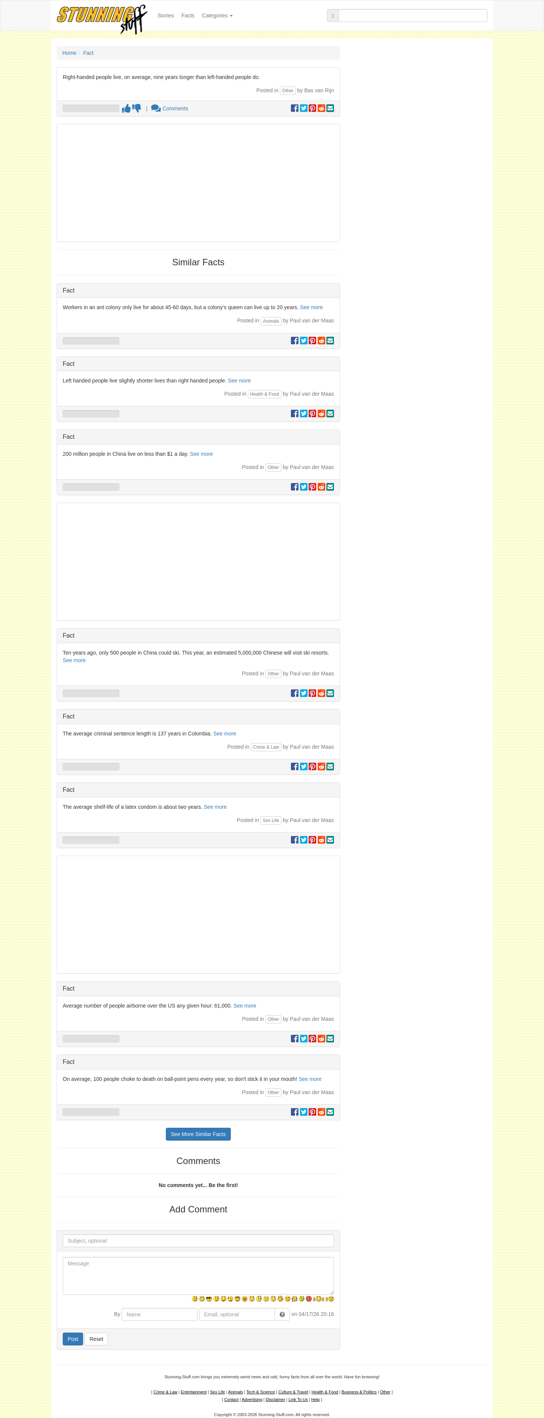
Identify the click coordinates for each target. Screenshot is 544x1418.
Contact (231, 1399)
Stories (168, 15)
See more (311, 307)
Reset (97, 1339)
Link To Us (298, 1399)
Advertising (252, 1399)
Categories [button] (217, 15)
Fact (88, 53)
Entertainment (194, 1392)
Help (315, 1399)
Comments (169, 108)
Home (69, 53)
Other (288, 90)
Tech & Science (260, 1392)
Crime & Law (266, 747)
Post (73, 1339)
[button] (282, 1314)
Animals (271, 321)
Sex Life (271, 820)
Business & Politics (359, 1392)
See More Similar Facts (198, 1134)
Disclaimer (275, 1399)
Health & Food (264, 394)
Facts (188, 15)
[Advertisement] (198, 183)
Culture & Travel (293, 1392)
